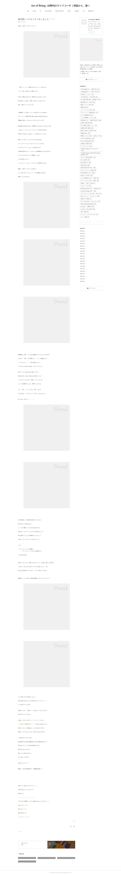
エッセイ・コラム (86, 185)
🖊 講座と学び (95, 89)
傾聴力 (95, 180)
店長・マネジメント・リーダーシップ (90, 196)
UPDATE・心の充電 (86, 198)
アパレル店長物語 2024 (87, 115)
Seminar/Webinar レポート (88, 172)
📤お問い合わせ (91, 288)
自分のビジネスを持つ (86, 175)
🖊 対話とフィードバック (87, 94)
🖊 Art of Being (85, 89)
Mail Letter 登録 (48, 11)
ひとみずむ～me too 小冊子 (88, 209)
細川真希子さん (23, 813)
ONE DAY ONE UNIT (86, 122)
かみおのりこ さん (24, 805)
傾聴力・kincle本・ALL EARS (88, 130)
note (83, 11)
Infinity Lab (97, 188)
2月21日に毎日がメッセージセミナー (31, 720)
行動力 (95, 178)
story (83, 206)
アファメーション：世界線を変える (89, 112)
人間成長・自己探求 (86, 143)
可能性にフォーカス (86, 135)
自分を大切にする (86, 162)
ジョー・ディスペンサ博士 (88, 109)
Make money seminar (86, 188)
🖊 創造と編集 (84, 91)
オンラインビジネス (86, 180)
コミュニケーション (86, 146)
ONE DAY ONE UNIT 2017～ (88, 167)
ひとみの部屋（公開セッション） (89, 125)
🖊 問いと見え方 (95, 91)
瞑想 (93, 183)
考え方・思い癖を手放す (87, 141)
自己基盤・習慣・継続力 (87, 128)
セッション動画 (85, 217)
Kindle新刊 (76, 11)
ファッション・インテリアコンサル (89, 214)
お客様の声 (90, 206)
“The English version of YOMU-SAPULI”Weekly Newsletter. (90, 154)
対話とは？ (97, 135)
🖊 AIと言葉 (84, 97)
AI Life (92, 102)
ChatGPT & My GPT (95, 120)
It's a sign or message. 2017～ (88, 191)
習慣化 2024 (84, 107)
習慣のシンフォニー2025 (87, 104)
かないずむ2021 (85, 159)
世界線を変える (85, 133)
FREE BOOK (84, 120)
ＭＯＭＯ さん (23, 809)
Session (34, 11)
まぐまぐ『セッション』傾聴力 (88, 170)
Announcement (85, 165)
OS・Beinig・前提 (86, 99)
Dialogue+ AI (96, 99)
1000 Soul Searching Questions (88, 204)
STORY (69, 11)
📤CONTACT (91, 11)
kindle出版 (84, 102)
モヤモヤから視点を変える (87, 138)
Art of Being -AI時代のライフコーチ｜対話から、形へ (60, 5)
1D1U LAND (93, 97)
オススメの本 (85, 201)
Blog (28, 11)
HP (40, 11)
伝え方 (98, 193)
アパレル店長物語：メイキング (88, 117)
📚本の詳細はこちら (91, 79)
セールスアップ (95, 201)
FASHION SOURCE (59, 11)
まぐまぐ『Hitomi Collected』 (88, 157)
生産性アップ (84, 183)
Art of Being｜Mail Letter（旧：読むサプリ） (90, 149)
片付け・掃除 (84, 211)
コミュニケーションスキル (87, 193)
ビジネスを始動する (86, 178)
